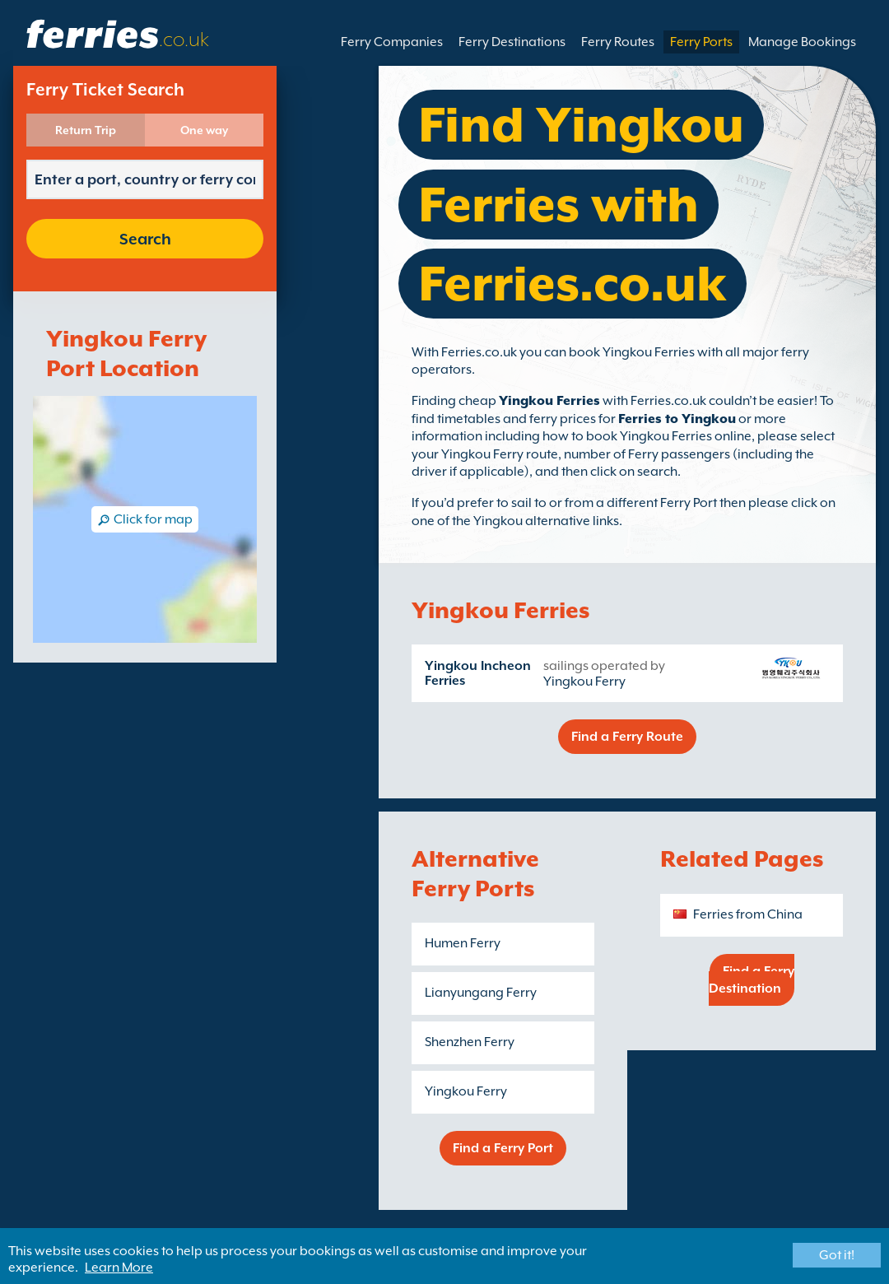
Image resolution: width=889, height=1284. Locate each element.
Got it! (836, 1255)
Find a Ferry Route (627, 736)
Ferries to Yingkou (677, 419)
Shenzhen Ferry (469, 1042)
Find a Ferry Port (503, 1148)
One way (204, 130)
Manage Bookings (802, 42)
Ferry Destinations (512, 42)
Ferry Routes (617, 42)
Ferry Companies (392, 42)
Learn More (119, 1267)
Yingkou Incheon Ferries (478, 673)
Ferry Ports (701, 42)
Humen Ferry (462, 943)
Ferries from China (748, 914)
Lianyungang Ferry (481, 992)
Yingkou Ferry (584, 681)
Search (145, 239)
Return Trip (85, 130)
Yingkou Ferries (549, 400)
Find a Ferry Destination (751, 980)
